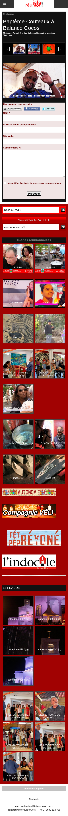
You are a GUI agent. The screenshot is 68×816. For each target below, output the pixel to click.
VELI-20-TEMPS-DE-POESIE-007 (18, 716)
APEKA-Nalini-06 (50, 442)
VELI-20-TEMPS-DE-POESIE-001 (50, 716)
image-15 (18, 478)
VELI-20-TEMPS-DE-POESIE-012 (18, 746)
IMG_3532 (18, 337)
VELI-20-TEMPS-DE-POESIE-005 (18, 777)
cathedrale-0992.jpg (18, 649)
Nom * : (7, 113)
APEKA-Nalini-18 (18, 442)
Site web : (8, 136)
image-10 (50, 478)
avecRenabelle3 (18, 302)
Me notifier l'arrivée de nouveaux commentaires (34, 183)
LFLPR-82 (18, 267)
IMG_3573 (49, 337)
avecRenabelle (50, 302)
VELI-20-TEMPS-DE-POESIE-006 (18, 374)
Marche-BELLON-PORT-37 (18, 407)
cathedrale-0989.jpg (18, 679)
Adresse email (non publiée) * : (20, 124)
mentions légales (34, 788)
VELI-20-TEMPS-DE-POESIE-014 (50, 374)
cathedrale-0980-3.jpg (49, 619)
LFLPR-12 (49, 267)
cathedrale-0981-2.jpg (49, 649)
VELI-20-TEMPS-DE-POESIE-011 (50, 746)
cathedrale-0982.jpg (18, 619)
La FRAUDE (11, 588)
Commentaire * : (12, 147)
